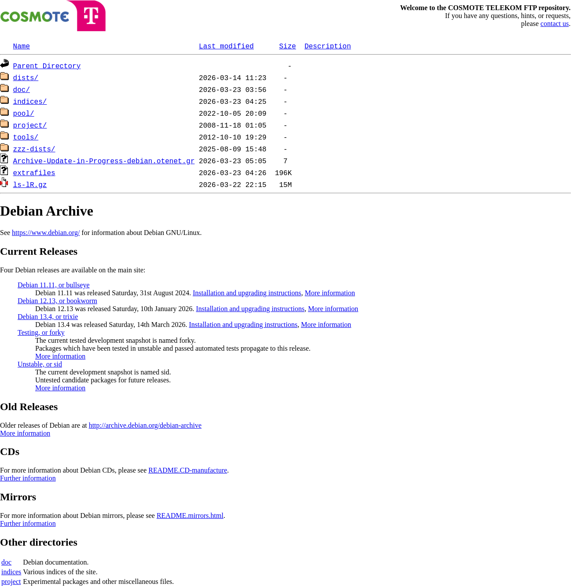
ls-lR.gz (30, 184)
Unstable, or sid (40, 364)
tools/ (26, 137)
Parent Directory (47, 65)
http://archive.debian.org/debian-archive (145, 425)
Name (21, 46)
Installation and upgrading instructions (247, 293)
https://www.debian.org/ (46, 232)
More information (330, 293)
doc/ (21, 89)
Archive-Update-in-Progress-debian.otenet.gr (104, 160)
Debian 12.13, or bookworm (57, 301)
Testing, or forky (41, 332)
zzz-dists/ (34, 149)
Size (287, 46)
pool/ (23, 113)
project (11, 581)
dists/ (26, 77)
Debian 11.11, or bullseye (54, 285)
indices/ (30, 101)
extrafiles (34, 172)
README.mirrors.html (190, 515)
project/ (30, 125)
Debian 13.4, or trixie (48, 316)
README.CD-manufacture (187, 470)
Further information (28, 478)
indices (11, 572)
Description (327, 46)
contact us (555, 23)
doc (6, 562)
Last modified (226, 46)
